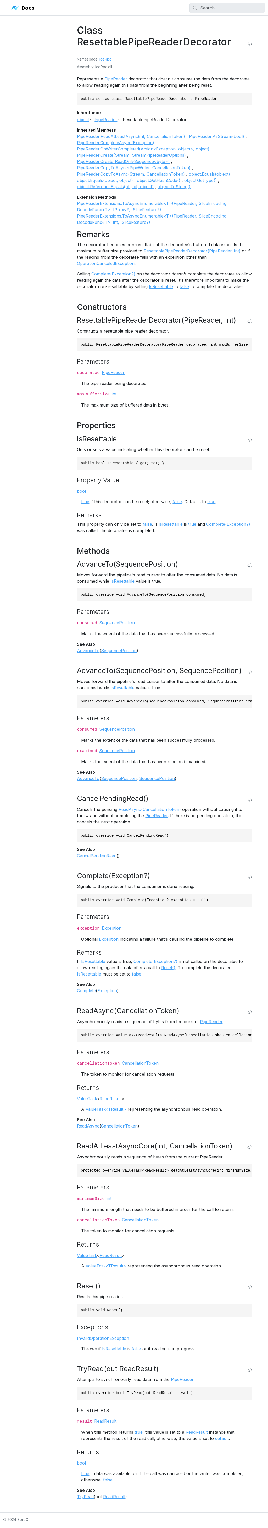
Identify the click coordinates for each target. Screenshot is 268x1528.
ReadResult (110, 1098)
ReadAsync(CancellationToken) (150, 809)
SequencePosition (117, 622)
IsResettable (161, 286)
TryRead (85, 1496)
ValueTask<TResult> (106, 1109)
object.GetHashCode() (158, 180)
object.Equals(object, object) (105, 180)
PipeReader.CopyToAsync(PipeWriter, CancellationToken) (134, 167)
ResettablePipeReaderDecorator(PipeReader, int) (192, 250)
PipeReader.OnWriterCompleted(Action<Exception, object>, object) (143, 148)
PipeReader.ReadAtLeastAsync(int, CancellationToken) (131, 136)
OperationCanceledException (106, 263)
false (184, 286)
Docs (23, 8)
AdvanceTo (88, 650)
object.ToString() (174, 186)
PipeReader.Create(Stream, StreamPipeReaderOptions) (131, 155)
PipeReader (115, 79)
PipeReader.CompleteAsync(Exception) (115, 142)
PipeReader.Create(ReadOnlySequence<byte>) (123, 161)
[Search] (227, 8)
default (222, 1438)
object (83, 119)
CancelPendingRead (96, 855)
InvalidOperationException (103, 1338)
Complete (86, 990)
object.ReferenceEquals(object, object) (115, 186)
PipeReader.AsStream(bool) (216, 136)
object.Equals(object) (209, 174)
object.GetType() (200, 180)
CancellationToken (140, 1063)
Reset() (168, 967)
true (85, 501)
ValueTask (87, 1098)
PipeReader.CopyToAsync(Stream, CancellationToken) (131, 174)
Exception (111, 928)
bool (81, 491)
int (114, 394)
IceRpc (105, 59)
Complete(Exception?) (113, 274)
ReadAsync (88, 1126)
